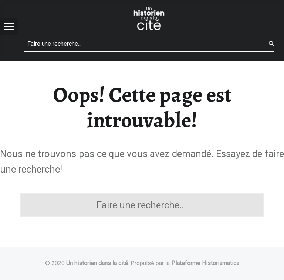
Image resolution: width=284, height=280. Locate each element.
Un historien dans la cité (97, 263)
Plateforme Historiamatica (205, 263)
